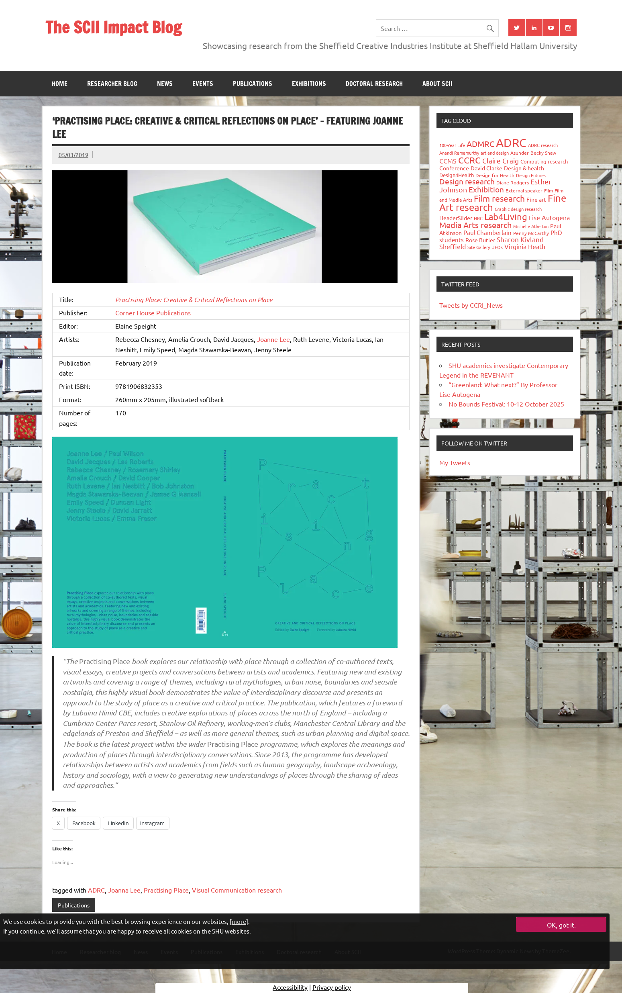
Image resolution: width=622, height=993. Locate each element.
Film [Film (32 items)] (548, 190)
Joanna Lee (124, 890)
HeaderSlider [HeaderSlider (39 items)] (455, 217)
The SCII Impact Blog (113, 27)
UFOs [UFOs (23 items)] (497, 247)
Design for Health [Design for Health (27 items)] (494, 175)
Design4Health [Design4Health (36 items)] (456, 175)
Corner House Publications (153, 313)
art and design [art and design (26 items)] (495, 152)
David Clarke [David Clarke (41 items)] (486, 168)
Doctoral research (374, 83)
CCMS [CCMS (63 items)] (448, 161)
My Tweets (454, 462)
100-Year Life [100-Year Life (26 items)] (452, 145)
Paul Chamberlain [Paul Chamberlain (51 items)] (487, 232)
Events (202, 83)
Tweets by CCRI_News (471, 305)
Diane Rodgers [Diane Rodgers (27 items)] (512, 182)
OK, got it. (561, 925)
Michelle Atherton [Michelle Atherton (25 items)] (531, 226)
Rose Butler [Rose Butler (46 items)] (480, 239)
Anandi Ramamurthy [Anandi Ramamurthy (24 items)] (459, 152)
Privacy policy (331, 987)
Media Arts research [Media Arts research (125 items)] (475, 225)
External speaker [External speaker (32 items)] (524, 190)
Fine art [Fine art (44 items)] (536, 199)
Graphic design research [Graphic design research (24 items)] (518, 209)
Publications (252, 83)
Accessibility (290, 987)
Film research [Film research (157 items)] (499, 198)
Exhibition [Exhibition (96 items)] (486, 189)
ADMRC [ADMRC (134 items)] (480, 144)
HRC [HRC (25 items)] (478, 218)
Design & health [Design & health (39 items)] (524, 168)
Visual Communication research (237, 890)
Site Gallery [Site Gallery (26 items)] (478, 247)
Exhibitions (309, 83)
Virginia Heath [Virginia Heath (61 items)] (524, 246)
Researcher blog (112, 83)
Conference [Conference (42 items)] (454, 168)
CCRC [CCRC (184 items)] (469, 160)
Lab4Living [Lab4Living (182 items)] (505, 216)
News (165, 83)
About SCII (437, 83)
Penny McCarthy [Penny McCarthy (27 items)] (531, 233)
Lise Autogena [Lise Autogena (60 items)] (549, 217)
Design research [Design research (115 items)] (467, 181)
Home (59, 83)
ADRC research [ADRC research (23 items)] (543, 145)
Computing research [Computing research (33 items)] (544, 161)
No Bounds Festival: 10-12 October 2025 (506, 404)
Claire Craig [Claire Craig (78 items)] (500, 160)
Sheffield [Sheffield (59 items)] (452, 246)
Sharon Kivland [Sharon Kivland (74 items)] (520, 239)
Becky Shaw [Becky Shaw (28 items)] (543, 152)
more (239, 921)
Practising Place (166, 890)
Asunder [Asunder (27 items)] (519, 152)
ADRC (96, 890)
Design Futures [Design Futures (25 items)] (531, 175)
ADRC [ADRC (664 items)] (511, 142)
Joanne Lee (273, 339)
